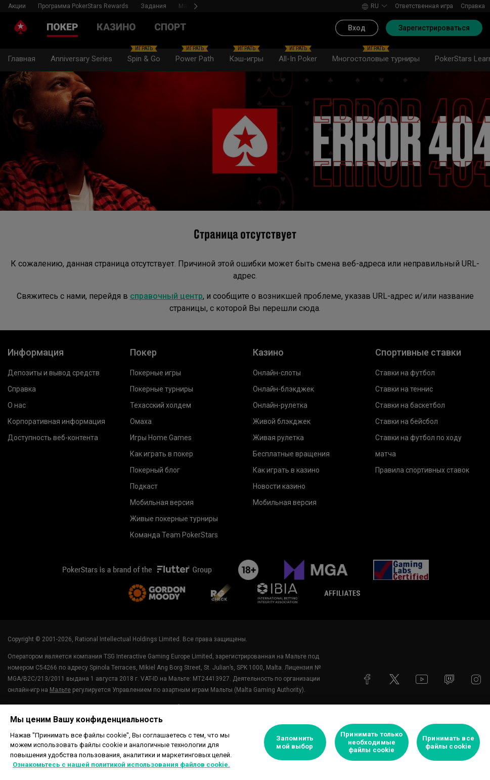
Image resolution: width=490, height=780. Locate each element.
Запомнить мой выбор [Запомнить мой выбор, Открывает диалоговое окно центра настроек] (295, 742)
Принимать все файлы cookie (448, 742)
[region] (245, 742)
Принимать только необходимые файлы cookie (371, 742)
